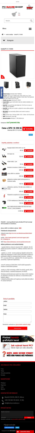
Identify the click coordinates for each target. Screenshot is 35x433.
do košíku (29, 129)
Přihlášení (3, 383)
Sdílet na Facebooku (9, 427)
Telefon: (5, 309)
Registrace (3, 385)
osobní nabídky (9, 34)
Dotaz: (5, 314)
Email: (5, 305)
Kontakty (3, 375)
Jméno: (5, 301)
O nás (2, 369)
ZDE (20, 228)
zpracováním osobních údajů (23, 324)
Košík (2, 387)
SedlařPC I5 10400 (18, 34)
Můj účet (3, 389)
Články (2, 371)
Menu (4, 28)
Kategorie (10, 40)
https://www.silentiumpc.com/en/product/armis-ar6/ (17, 242)
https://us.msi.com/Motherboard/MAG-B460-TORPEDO (16, 234)
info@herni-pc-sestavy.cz (12, 403)
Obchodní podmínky (5, 373)
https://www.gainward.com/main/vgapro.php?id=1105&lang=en (15, 238)
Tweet (30, 134)
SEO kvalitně (12, 430)
